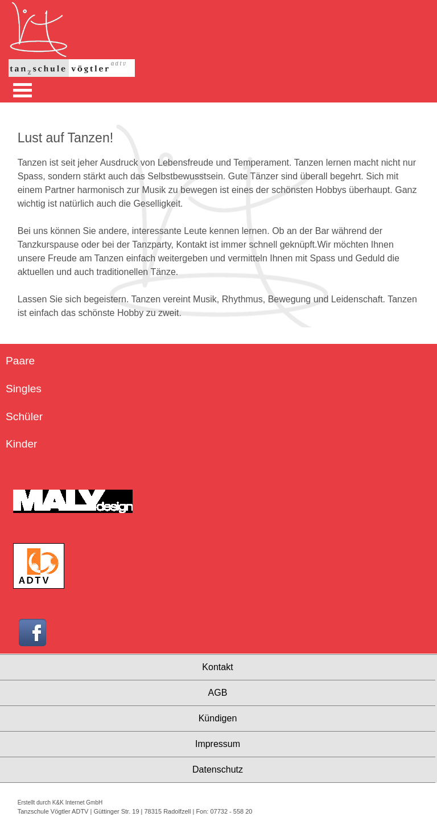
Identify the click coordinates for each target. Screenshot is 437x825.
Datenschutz (217, 769)
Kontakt (217, 667)
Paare (20, 361)
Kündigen (218, 718)
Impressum (217, 744)
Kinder (21, 444)
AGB (218, 692)
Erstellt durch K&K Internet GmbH (60, 802)
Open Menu (22, 90)
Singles (24, 389)
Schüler (24, 416)
